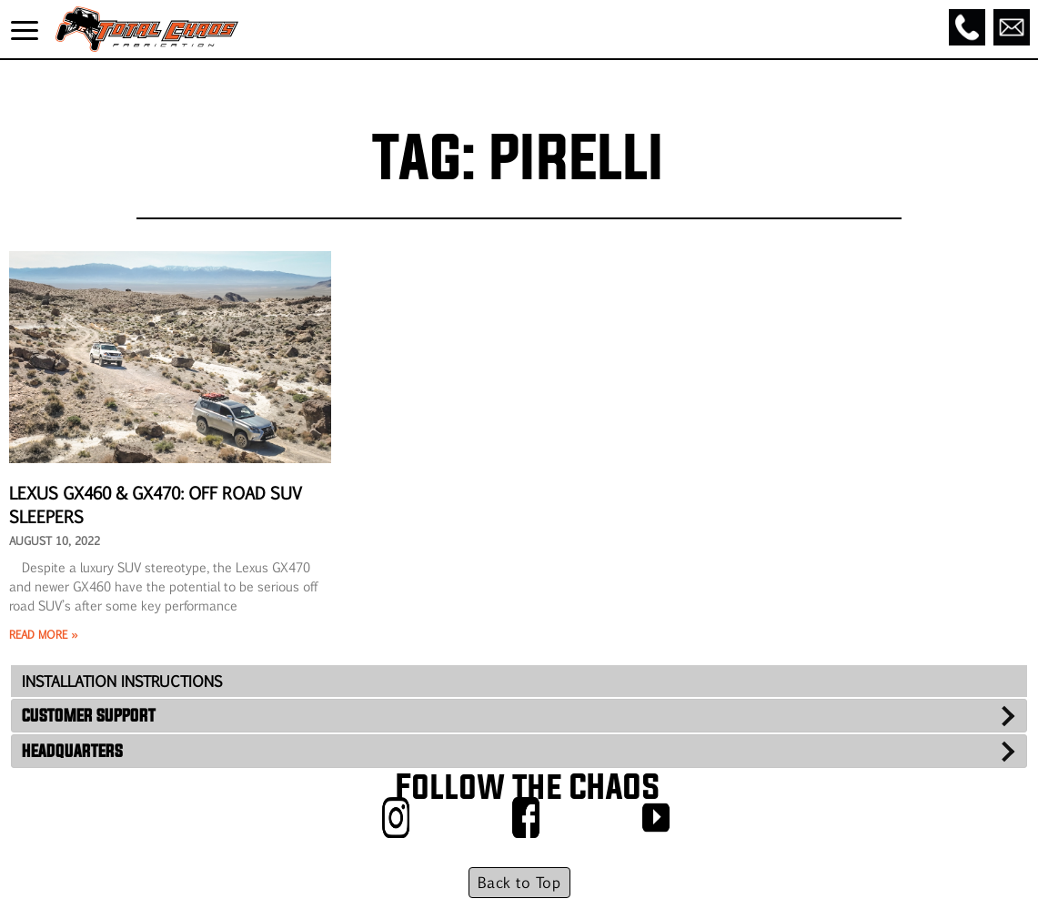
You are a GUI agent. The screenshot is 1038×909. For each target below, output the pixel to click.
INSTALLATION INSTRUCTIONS (122, 681)
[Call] (967, 27)
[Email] (1011, 27)
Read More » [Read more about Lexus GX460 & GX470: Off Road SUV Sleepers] (43, 634)
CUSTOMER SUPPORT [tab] (89, 715)
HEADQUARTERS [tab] (72, 751)
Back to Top (519, 882)
